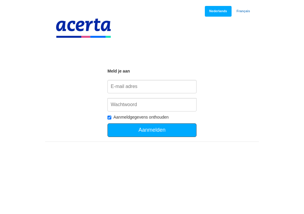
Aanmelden (151, 130)
